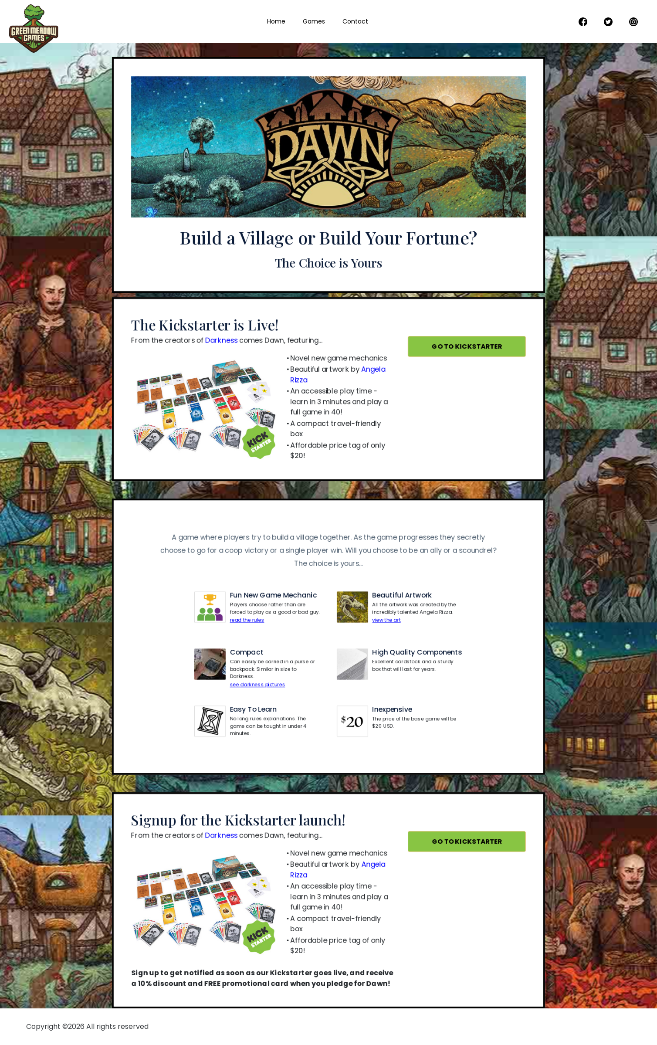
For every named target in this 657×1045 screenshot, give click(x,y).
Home (276, 21)
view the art (385, 617)
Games (314, 21)
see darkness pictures (259, 680)
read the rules (249, 617)
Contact (355, 21)
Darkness (224, 345)
